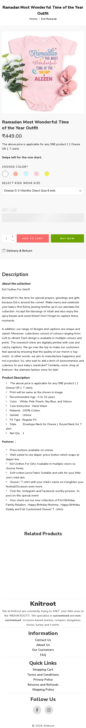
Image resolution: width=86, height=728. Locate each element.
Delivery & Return (17, 250)
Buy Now (67, 238)
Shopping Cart (43, 670)
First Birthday (66, 500)
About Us (43, 645)
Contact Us (43, 640)
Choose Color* (15, 167)
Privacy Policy (43, 680)
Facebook (48, 491)
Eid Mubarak (49, 19)
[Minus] (13, 240)
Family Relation (16, 505)
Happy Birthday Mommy (43, 505)
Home (33, 19)
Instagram (28, 491)
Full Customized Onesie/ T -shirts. (42, 509)
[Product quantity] (6, 238)
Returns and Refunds (43, 685)
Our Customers (43, 650)
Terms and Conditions (43, 675)
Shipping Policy (43, 690)
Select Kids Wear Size (21, 183)
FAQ (43, 655)
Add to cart (32, 238)
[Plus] (13, 236)
